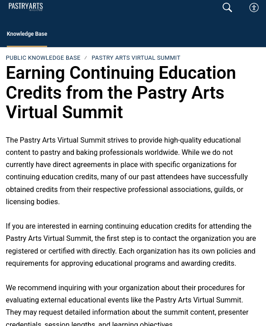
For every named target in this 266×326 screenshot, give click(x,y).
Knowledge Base (27, 34)
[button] (254, 8)
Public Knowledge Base (43, 57)
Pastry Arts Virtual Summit (136, 57)
